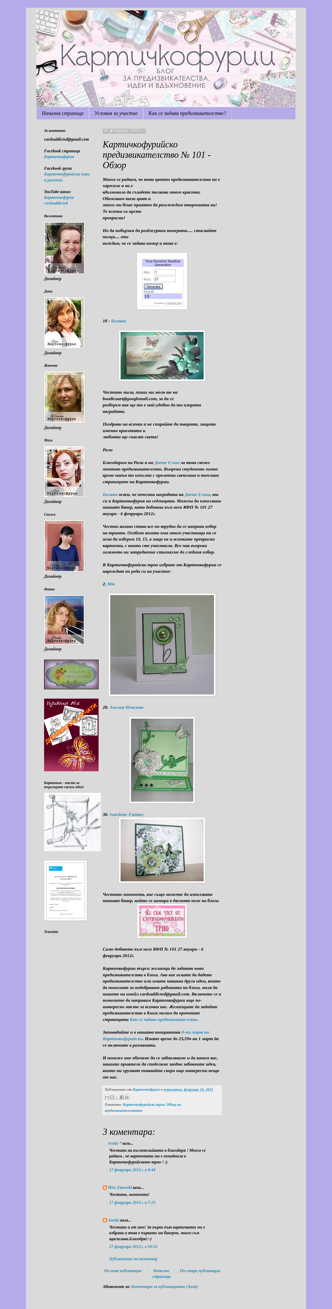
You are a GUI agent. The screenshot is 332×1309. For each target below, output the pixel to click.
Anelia (113, 1220)
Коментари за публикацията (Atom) (164, 1286)
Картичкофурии (59, 156)
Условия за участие (116, 113)
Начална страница (63, 113)
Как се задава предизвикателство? (187, 113)
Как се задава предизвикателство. (164, 1019)
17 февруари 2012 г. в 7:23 (132, 1202)
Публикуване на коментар (133, 1259)
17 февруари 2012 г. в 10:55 (133, 1246)
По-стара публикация (200, 1271)
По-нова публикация (122, 1271)
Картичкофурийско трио (144, 1104)
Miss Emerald (120, 1187)
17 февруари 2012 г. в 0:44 (132, 1170)
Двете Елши (197, 494)
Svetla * (114, 1143)
